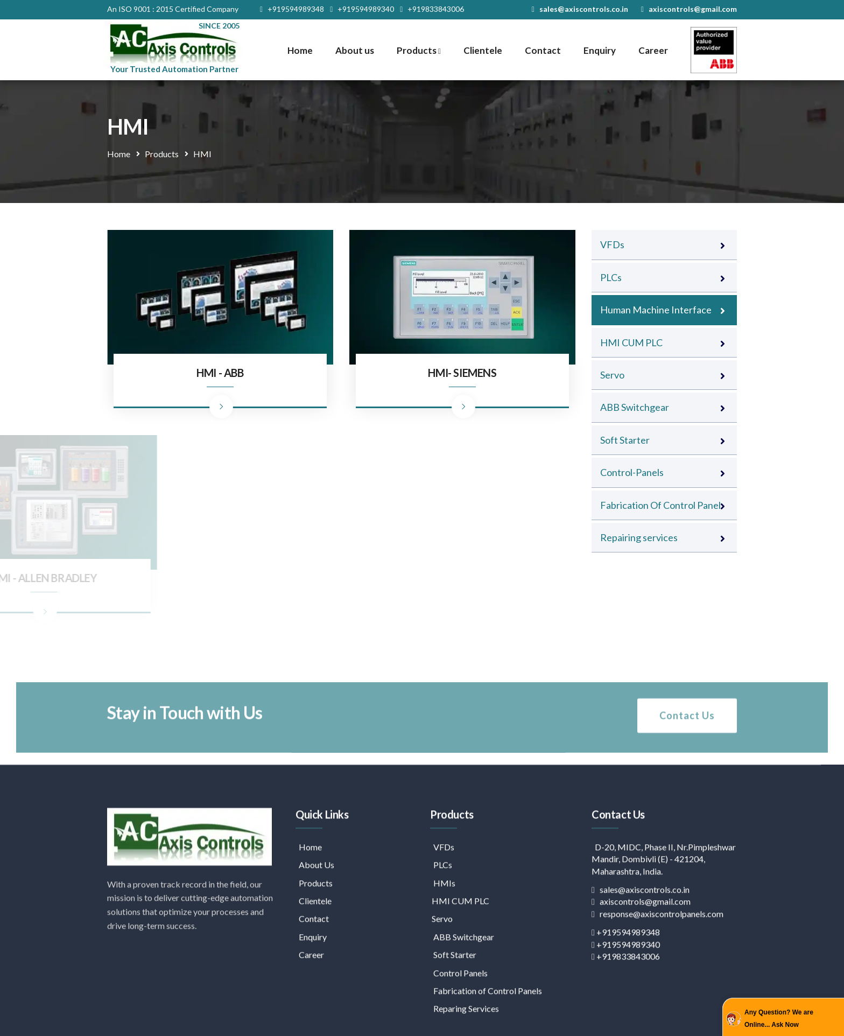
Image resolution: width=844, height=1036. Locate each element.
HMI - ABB (219, 372)
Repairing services (639, 537)
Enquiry (599, 50)
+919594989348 (292, 8)
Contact (543, 50)
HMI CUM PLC (631, 342)
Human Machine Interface (656, 310)
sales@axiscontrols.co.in (580, 8)
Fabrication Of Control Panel (660, 505)
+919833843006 (432, 8)
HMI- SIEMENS (462, 372)
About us (354, 50)
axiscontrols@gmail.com (689, 8)
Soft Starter (625, 440)
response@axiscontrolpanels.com (657, 1010)
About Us (315, 961)
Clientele (482, 50)
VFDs (612, 244)
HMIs (442, 980)
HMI (202, 154)
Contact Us (687, 738)
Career (653, 50)
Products (419, 50)
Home (300, 50)
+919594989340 (362, 8)
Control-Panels (632, 472)
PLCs (611, 277)
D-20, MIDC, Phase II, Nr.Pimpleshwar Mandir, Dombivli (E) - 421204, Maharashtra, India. (664, 956)
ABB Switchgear (634, 407)
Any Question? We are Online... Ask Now (778, 1018)
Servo (612, 375)
